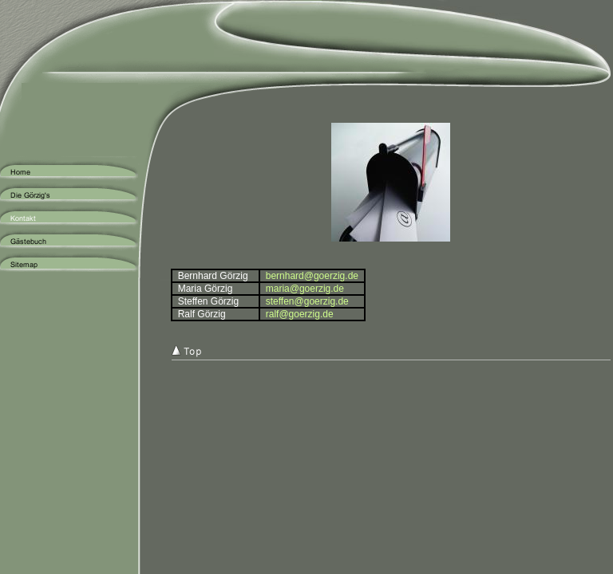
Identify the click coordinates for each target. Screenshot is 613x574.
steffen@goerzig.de (307, 301)
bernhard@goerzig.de (312, 275)
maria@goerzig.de (305, 288)
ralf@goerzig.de (300, 314)
